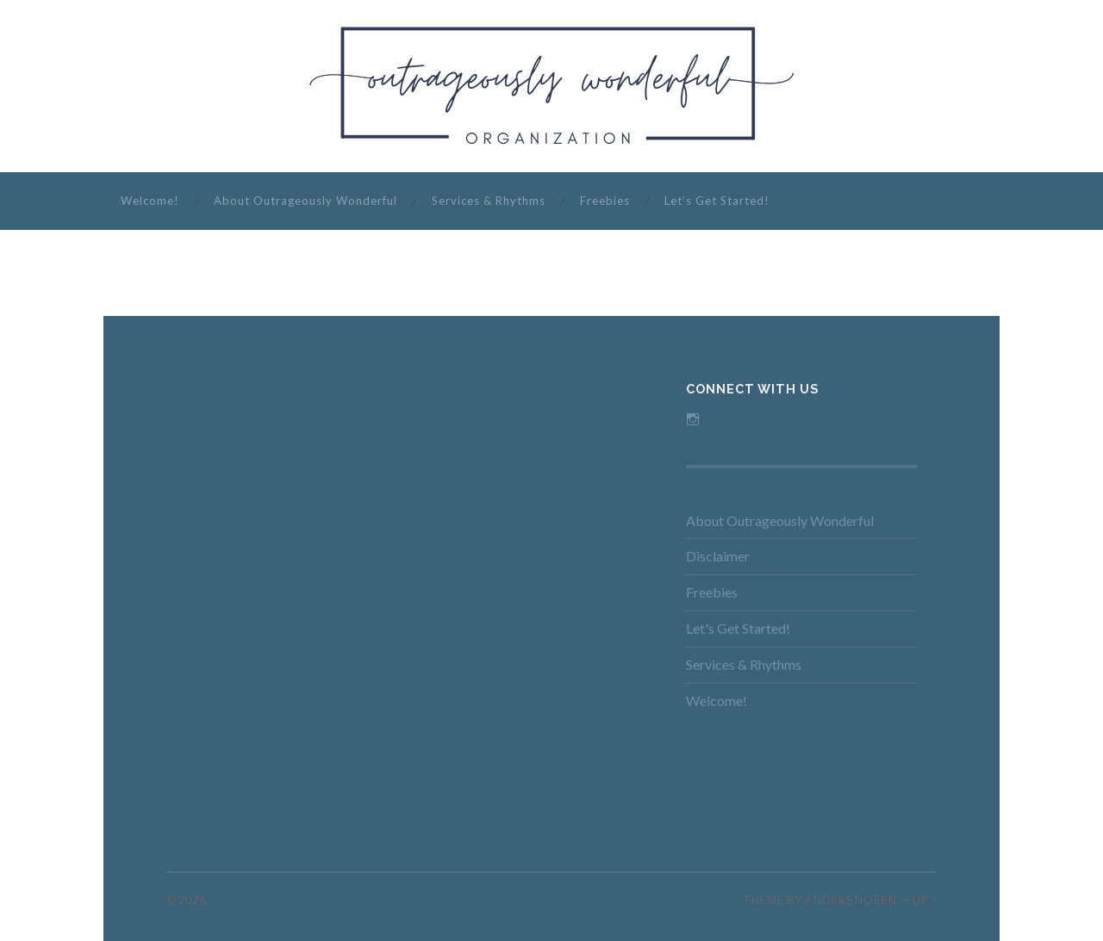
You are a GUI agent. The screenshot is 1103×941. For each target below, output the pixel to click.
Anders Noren (851, 900)
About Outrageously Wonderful (305, 200)
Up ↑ (925, 900)
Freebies (605, 200)
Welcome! (150, 200)
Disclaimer (718, 556)
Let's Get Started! (738, 628)
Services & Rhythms (488, 200)
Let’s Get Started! (717, 200)
